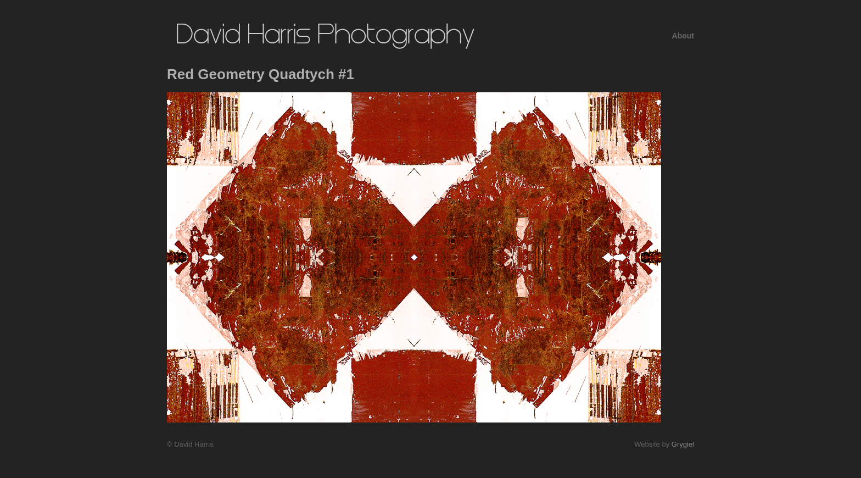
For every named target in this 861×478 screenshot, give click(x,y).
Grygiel (683, 444)
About (683, 36)
